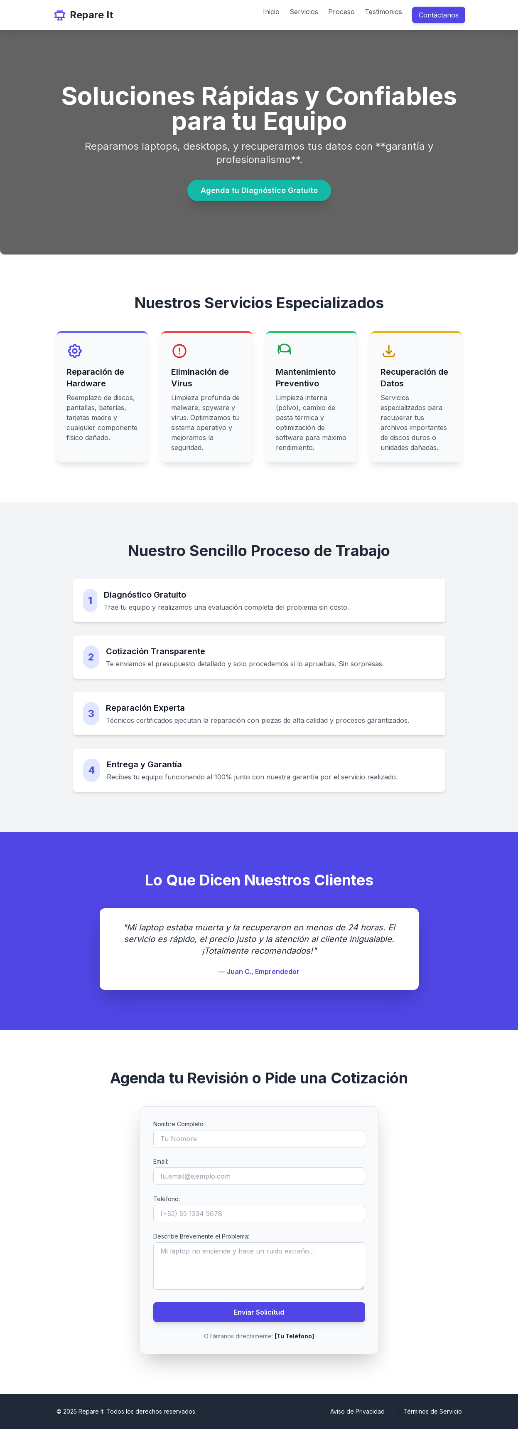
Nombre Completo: (179, 1123)
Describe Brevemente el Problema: (201, 1236)
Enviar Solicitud (259, 1312)
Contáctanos (439, 15)
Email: (160, 1161)
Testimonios (383, 11)
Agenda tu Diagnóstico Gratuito (259, 190)
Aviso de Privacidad (357, 1411)
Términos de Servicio (432, 1411)
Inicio (271, 11)
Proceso (341, 11)
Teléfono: (166, 1198)
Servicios (304, 11)
